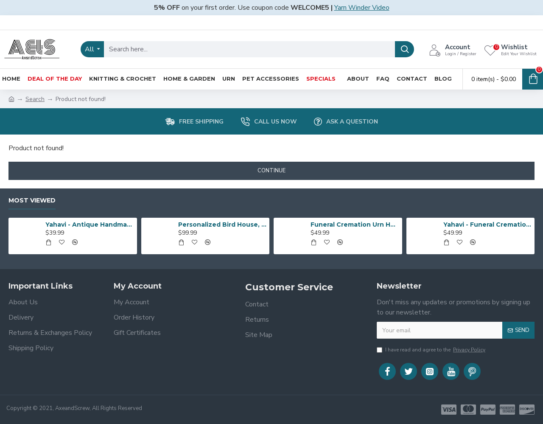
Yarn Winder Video (361, 7)
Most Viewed (32, 200)
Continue (271, 170)
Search (35, 99)
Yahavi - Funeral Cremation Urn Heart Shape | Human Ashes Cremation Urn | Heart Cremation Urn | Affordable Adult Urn (487, 224)
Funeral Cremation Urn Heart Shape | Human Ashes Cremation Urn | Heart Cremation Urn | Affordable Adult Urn (355, 224)
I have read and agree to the (432, 350)
